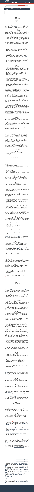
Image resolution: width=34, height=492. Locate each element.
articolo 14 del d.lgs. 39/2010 (20, 248)
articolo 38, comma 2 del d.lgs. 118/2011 (19, 447)
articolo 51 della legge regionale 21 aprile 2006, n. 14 (13, 427)
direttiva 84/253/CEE (15, 238)
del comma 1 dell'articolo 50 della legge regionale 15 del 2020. (17, 474)
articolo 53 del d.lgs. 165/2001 (12, 396)
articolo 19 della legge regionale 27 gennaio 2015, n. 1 (14, 433)
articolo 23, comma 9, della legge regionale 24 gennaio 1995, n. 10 (19, 289)
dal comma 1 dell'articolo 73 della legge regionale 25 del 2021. (20, 463)
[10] (5, 276)
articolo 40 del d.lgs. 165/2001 (10, 392)
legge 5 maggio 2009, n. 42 (8, 374)
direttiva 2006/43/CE (20, 236)
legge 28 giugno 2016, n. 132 (18, 26)
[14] (12, 421)
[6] (18, 174)
